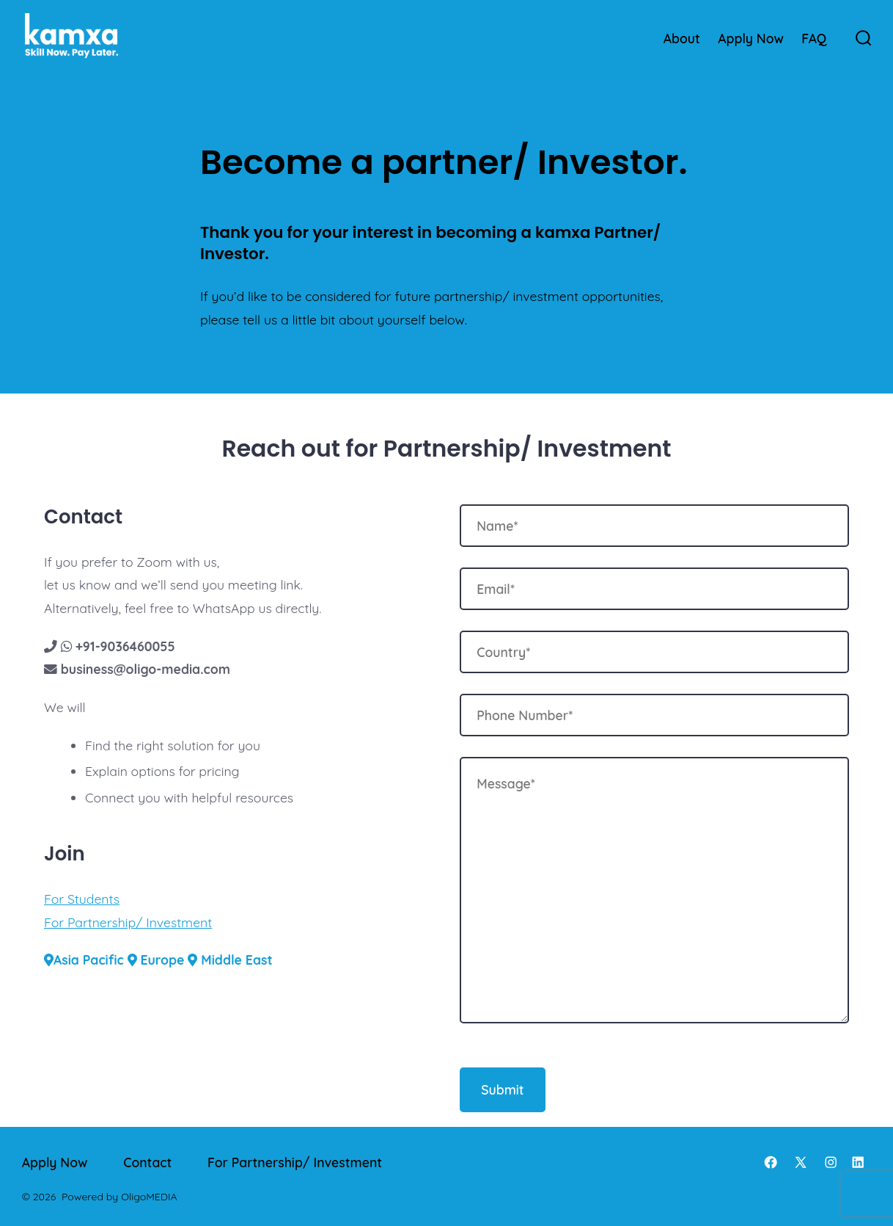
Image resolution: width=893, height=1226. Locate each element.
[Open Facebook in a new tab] (770, 1162)
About (682, 38)
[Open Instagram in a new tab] (830, 1162)
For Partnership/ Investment (128, 922)
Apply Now (751, 38)
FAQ (813, 38)
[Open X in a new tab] (800, 1162)
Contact (147, 1162)
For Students (82, 899)
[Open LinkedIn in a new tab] (858, 1162)
